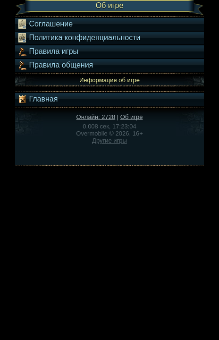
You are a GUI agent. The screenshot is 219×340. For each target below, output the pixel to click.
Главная (37, 99)
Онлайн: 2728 (96, 116)
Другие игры (109, 140)
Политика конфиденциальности (78, 37)
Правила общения (55, 65)
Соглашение (45, 24)
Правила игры (47, 51)
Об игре (131, 116)
